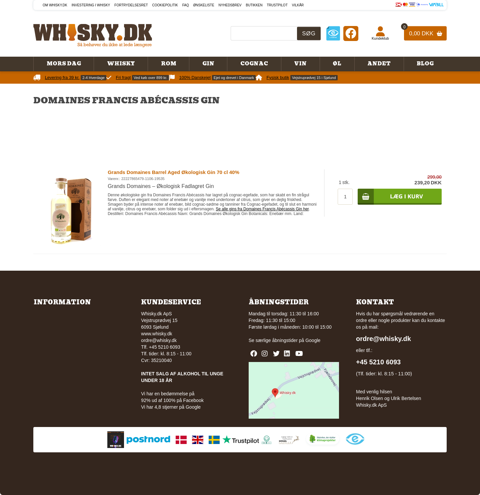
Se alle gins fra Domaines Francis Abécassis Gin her (262, 209)
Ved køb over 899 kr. (150, 78)
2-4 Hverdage (93, 78)
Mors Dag (64, 64)
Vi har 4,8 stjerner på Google (171, 407)
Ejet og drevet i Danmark (234, 78)
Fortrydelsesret (131, 5)
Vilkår (298, 5)
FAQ (185, 5)
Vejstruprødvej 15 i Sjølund (314, 78)
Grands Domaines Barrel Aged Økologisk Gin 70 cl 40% (173, 172)
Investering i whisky (91, 5)
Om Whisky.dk (55, 5)
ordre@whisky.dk (159, 340)
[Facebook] (350, 33)
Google (312, 340)
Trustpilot (277, 5)
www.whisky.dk (156, 333)
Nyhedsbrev (230, 5)
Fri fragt (123, 77)
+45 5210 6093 (378, 362)
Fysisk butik (278, 77)
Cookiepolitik (165, 5)
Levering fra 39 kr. (62, 77)
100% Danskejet (195, 77)
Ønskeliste (203, 5)
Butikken (254, 5)
